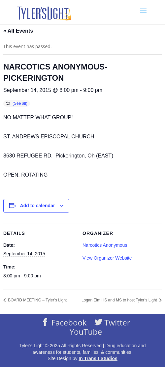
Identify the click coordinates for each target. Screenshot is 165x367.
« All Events (18, 31)
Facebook (67, 322)
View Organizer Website (107, 258)
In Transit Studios (98, 358)
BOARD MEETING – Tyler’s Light (37, 300)
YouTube (86, 332)
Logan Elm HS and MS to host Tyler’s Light (120, 300)
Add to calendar (37, 205)
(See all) (20, 103)
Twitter (116, 322)
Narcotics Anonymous (104, 245)
